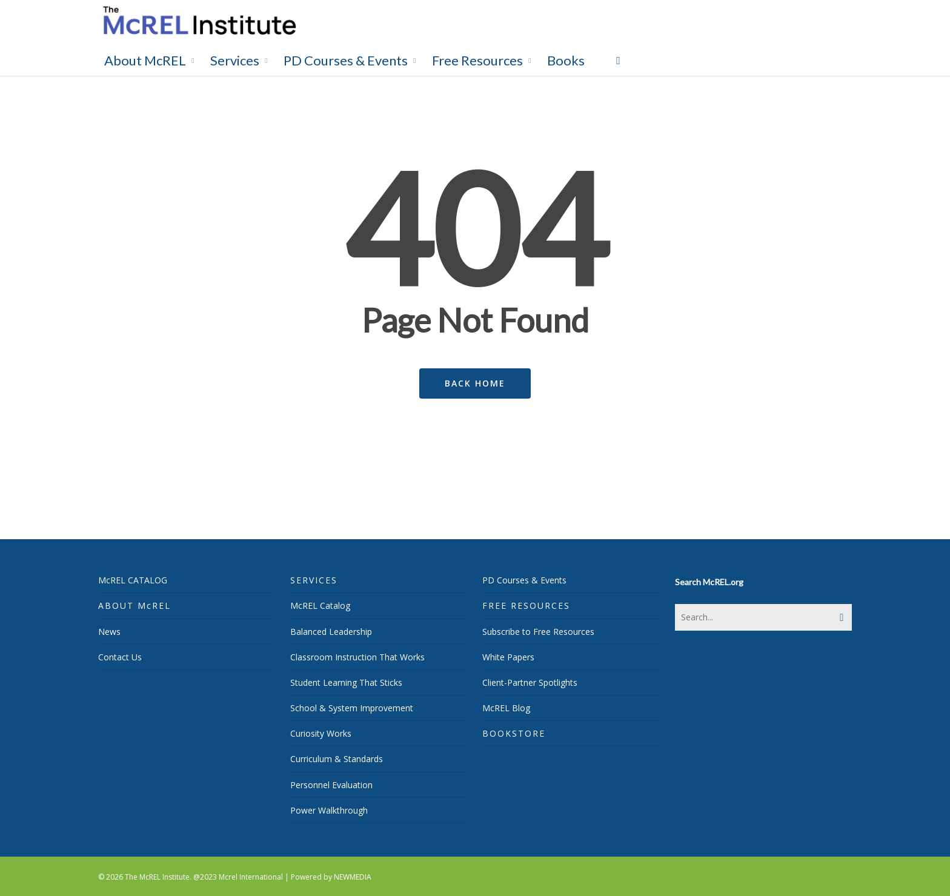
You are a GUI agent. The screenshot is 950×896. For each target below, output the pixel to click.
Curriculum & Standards (336, 759)
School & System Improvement (351, 708)
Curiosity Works (320, 733)
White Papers (508, 657)
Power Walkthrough (329, 810)
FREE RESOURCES (526, 605)
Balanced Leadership (331, 631)
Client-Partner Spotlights (529, 682)
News (109, 631)
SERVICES (313, 580)
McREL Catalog (320, 605)
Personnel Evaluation (331, 785)
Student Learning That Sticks (346, 682)
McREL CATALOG (132, 580)
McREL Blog (506, 708)
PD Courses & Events (524, 580)
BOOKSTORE (513, 733)
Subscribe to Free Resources (538, 631)
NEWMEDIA (352, 877)
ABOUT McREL (134, 605)
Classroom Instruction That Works (357, 657)
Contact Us (120, 657)
